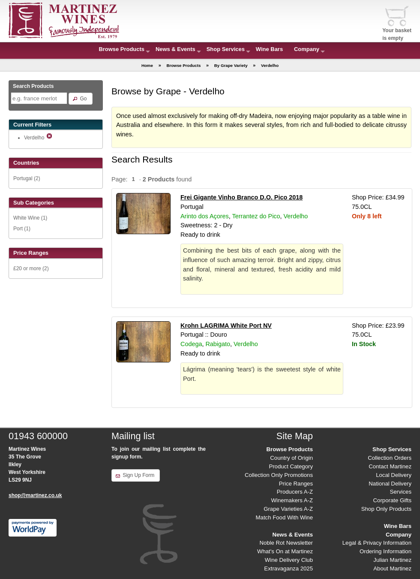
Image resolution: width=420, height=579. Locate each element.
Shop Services (226, 49)
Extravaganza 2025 (288, 568)
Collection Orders (389, 458)
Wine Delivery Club (289, 560)
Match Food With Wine (284, 517)
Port (18, 229)
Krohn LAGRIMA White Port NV (226, 325)
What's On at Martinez (285, 551)
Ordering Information (385, 551)
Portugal (23, 178)
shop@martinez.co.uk (35, 495)
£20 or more (27, 268)
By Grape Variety (231, 65)
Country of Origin (291, 458)
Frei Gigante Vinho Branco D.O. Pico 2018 (241, 197)
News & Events (175, 49)
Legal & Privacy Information (376, 543)
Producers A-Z (295, 492)
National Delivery (390, 483)
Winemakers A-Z (292, 500)
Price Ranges (296, 483)
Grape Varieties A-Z (288, 509)
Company (306, 49)
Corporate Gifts (392, 500)
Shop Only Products (386, 509)
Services (400, 492)
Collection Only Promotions (279, 475)
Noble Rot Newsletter (286, 543)
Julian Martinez (392, 560)
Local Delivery (393, 475)
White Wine (26, 218)
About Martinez (392, 568)
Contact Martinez (390, 466)
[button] (80, 99)
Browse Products (121, 49)
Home (147, 65)
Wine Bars (269, 49)
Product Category (291, 466)
